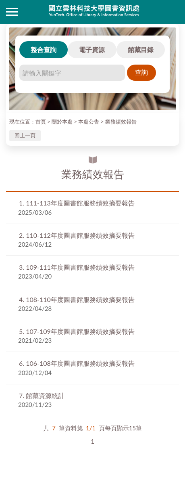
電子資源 (92, 49)
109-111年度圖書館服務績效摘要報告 (77, 267)
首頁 (40, 121)
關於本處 (62, 121)
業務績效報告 (121, 121)
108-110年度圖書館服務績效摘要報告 (77, 299)
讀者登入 (173, 12)
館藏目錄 (141, 49)
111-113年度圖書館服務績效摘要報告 (77, 203)
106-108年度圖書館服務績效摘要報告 (77, 363)
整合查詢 (43, 49)
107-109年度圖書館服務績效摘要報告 (77, 331)
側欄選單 (12, 12)
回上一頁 (25, 135)
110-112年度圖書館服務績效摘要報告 (77, 235)
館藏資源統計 (41, 395)
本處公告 (88, 121)
